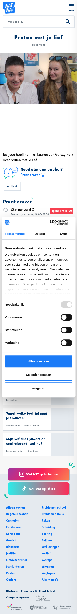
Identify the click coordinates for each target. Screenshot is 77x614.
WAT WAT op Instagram (38, 474)
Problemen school (54, 507)
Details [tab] (39, 233)
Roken (46, 520)
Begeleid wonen (17, 514)
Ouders (11, 579)
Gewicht (11, 540)
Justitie (11, 553)
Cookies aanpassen (17, 597)
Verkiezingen (51, 547)
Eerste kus (13, 534)
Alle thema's (50, 579)
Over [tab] (63, 233)
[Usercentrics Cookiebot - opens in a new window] (54, 222)
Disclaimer (12, 591)
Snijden (47, 540)
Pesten (10, 573)
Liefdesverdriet (16, 560)
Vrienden (48, 566)
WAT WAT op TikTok (38, 488)
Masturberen (15, 566)
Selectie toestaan (38, 374)
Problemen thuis (53, 514)
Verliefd (11, 186)
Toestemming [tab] (15, 233)
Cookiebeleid (47, 591)
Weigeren (38, 388)
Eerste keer (14, 527)
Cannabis (12, 520)
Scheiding (48, 527)
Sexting (47, 534)
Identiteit (12, 547)
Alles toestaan (38, 361)
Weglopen (48, 573)
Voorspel (48, 560)
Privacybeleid (29, 591)
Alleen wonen (15, 507)
